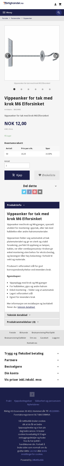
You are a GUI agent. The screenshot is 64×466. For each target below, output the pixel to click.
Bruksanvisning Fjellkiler (15, 337)
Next (59, 55)
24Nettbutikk (38, 460)
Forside (5, 18)
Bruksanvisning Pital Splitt (43, 332)
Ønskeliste (46, 175)
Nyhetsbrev (33, 404)
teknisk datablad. (26, 307)
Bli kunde (24, 332)
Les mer (33, 450)
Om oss (33, 337)
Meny (7, 12)
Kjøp (17, 175)
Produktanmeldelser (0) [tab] (21, 322)
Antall (7, 161)
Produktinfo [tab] (14, 205)
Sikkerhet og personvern (48, 400)
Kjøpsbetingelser (23, 400)
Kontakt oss (32, 343)
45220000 (54, 411)
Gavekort (44, 337)
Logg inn (56, 337)
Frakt (8, 400)
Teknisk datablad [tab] (17, 315)
